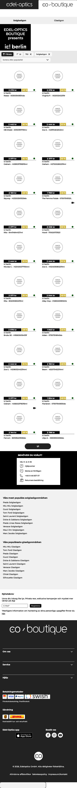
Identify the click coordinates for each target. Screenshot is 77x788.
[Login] (38, 13)
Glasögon (59, 20)
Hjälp (38, 677)
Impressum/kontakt (57, 774)
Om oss (38, 651)
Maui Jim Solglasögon (13, 530)
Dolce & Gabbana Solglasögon (17, 519)
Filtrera (7, 54)
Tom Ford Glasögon (12, 550)
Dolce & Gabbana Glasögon (16, 560)
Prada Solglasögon (12, 502)
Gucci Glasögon (10, 557)
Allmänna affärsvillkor (20, 774)
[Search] (12, 13)
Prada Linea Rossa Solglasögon (18, 523)
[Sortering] (26, 60)
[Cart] (64, 13)
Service (38, 664)
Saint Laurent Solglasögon (15, 516)
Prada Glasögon (10, 553)
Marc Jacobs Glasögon (13, 571)
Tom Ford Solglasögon (13, 513)
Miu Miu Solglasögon (13, 506)
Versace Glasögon (11, 567)
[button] (19, 4)
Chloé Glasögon (10, 574)
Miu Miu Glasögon (11, 547)
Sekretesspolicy (39, 774)
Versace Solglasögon (13, 526)
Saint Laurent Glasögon (14, 564)
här (3, 613)
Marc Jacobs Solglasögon (15, 533)
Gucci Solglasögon (12, 509)
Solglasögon (19, 20)
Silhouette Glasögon (12, 577)
